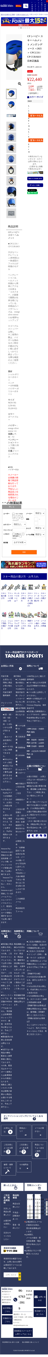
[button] (2, 22)
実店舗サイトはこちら (40, 1312)
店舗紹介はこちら (7, 1319)
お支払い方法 (8, 1130)
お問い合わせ (42, 1298)
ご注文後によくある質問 (23, 1148)
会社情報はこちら (7, 1309)
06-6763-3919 (22, 1299)
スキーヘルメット (22, 14)
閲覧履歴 (44, 6)
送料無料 (16, 536)
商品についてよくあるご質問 (39, 1148)
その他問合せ (23, 1166)
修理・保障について (8, 1166)
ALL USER (19, 514)
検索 (26, 6)
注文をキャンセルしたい (7, 1236)
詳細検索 (31, 6)
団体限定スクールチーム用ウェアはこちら (23, 1332)
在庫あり (18, 534)
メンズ (17, 516)
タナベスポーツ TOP (8, 14)
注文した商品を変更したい (7, 1212)
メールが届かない (39, 1129)
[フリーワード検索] (19, 530)
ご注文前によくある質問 (8, 1148)
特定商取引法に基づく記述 (10, 1342)
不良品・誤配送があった (16, 1216)
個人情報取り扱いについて (30, 1342)
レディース (16, 518)
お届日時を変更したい (7, 1224)
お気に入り (41, 5)
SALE (30, 71)
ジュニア (16, 520)
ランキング (38, 5)
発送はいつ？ (23, 1129)
